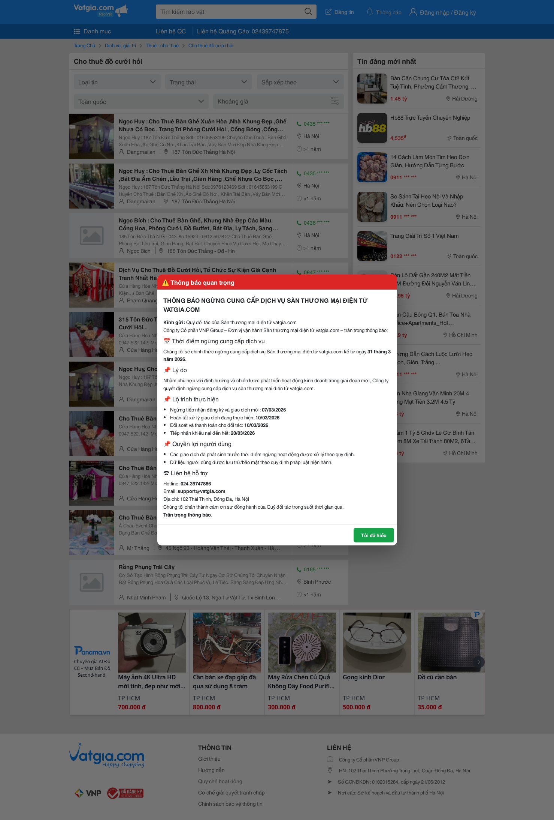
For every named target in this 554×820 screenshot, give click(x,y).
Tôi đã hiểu (374, 535)
